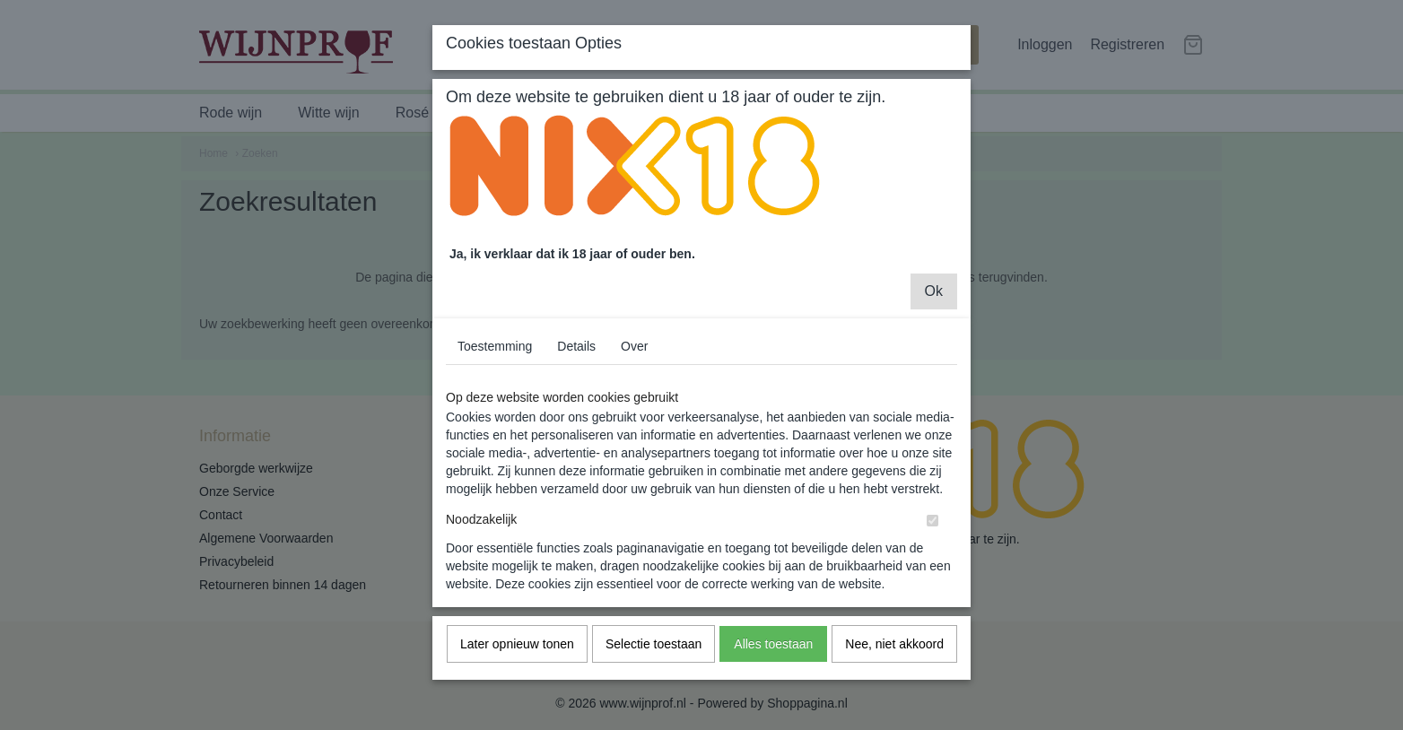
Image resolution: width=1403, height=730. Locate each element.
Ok (934, 305)
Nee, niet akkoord (894, 658)
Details (576, 360)
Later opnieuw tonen (517, 658)
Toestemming (495, 360)
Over (634, 360)
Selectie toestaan (654, 658)
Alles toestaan (773, 658)
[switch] (932, 535)
